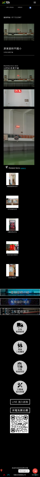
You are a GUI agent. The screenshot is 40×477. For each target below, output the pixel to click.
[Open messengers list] (35, 471)
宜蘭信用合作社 (12, 232)
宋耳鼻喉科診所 (12, 209)
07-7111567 (16, 17)
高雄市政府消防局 (12, 255)
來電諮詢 (20, 7)
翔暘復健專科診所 (12, 186)
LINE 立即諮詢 (10, 7)
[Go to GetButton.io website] (35, 475)
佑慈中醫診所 (12, 277)
